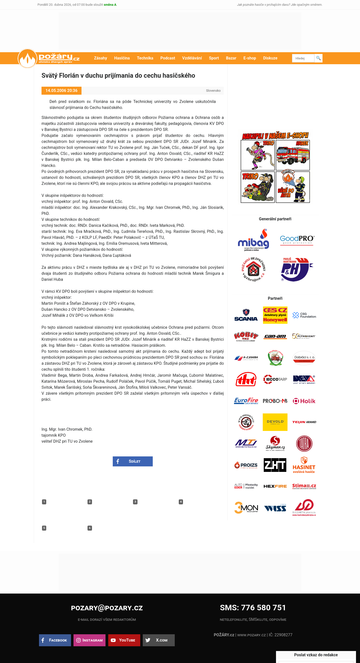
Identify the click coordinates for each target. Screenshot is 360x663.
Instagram (92, 640)
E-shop (250, 58)
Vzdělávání (192, 58)
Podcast (167, 58)
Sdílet (134, 461)
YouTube (127, 640)
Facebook (58, 640)
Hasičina (122, 58)
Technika (145, 58)
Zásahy (100, 58)
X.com (161, 640)
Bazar (231, 58)
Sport (214, 58)
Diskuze (270, 58)
